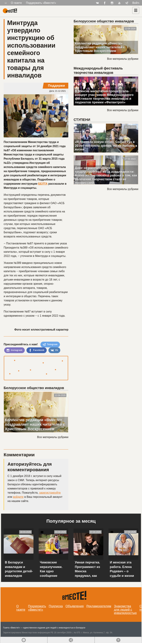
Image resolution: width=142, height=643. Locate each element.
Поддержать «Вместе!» (41, 2)
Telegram (50, 344)
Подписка (56, 606)
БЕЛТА (43, 183)
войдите (18, 496)
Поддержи (56, 85)
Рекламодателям (98, 606)
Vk (54, 350)
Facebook (36, 350)
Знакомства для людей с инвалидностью (125, 609)
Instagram (14, 350)
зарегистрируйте (50, 492)
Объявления (75, 606)
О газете (16, 2)
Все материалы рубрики (52, 437)
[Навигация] (135, 10)
